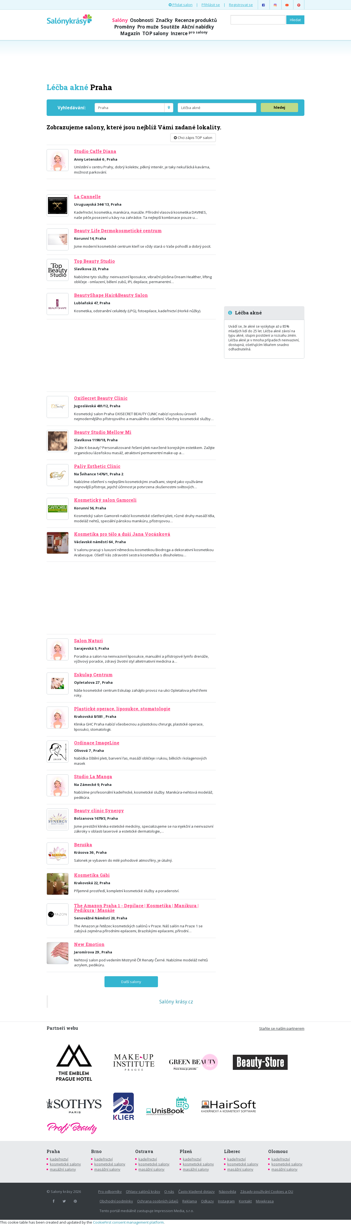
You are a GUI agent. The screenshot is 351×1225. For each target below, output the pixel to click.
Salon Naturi (88, 640)
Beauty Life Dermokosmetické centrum (118, 230)
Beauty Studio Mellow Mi (102, 432)
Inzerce (189, 33)
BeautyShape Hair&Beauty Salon (111, 295)
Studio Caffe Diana (95, 151)
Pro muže (147, 27)
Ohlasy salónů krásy (143, 1191)
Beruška (83, 844)
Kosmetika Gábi (92, 875)
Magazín (130, 33)
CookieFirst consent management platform (128, 1222)
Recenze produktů (196, 20)
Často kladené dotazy (196, 1191)
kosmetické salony (65, 1164)
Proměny (124, 27)
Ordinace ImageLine (96, 743)
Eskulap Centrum (93, 674)
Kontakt (245, 1201)
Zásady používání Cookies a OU (266, 1191)
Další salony (131, 981)
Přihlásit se (211, 4)
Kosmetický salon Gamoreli (105, 500)
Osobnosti (142, 20)
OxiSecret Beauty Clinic (101, 398)
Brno (96, 1151)
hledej (279, 107)
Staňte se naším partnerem (281, 1028)
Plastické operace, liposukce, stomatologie (122, 708)
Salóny (120, 20)
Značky (164, 20)
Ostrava (144, 1151)
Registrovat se (241, 4)
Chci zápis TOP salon (193, 137)
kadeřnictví (59, 1159)
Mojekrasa (265, 1201)
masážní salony (63, 1169)
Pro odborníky (110, 1191)
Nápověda (227, 1191)
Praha (53, 1151)
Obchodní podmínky (116, 1201)
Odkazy (207, 1201)
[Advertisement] (175, 61)
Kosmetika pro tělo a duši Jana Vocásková (122, 534)
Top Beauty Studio (94, 261)
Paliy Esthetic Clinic (97, 466)
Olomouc (278, 1151)
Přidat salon (181, 4)
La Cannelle (87, 196)
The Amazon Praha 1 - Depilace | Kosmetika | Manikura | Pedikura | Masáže (136, 908)
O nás (169, 1191)
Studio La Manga (93, 776)
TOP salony (155, 33)
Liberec (232, 1151)
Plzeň (186, 1151)
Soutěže (170, 27)
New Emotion (89, 944)
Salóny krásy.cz (176, 1001)
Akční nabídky (198, 27)
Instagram (226, 1201)
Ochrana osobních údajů (157, 1201)
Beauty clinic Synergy (99, 810)
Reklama (189, 1201)
